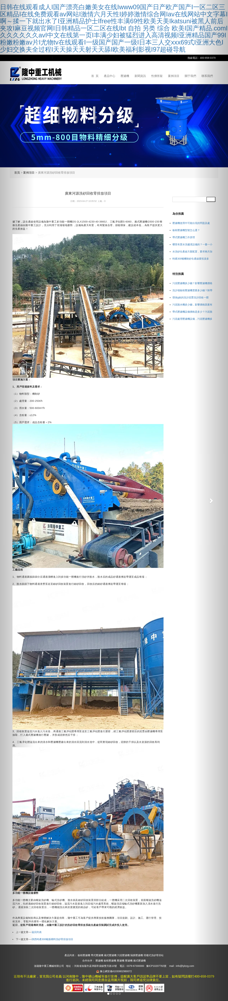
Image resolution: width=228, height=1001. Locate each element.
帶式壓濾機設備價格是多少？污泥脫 (192, 311)
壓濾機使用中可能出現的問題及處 (191, 223)
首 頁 (95, 75)
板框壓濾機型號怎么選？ (186, 230)
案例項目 (173, 75)
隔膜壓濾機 (136, 955)
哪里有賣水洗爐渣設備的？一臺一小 (192, 244)
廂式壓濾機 (110, 955)
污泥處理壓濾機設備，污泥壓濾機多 (192, 318)
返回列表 (37, 932)
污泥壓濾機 (123, 955)
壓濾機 (125, 75)
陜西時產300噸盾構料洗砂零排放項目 (52, 939)
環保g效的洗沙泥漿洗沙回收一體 (190, 297)
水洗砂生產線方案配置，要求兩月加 (192, 251)
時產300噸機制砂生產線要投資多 (190, 258)
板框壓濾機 (84, 955)
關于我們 (190, 75)
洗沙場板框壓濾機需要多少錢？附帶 (192, 290)
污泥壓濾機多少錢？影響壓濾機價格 (192, 283)
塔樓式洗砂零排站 (154, 955)
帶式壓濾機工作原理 (183, 237)
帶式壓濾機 (97, 955)
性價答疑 (157, 75)
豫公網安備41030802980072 (116, 971)
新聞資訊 (140, 75)
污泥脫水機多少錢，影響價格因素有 (192, 304)
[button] (211, 500)
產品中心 (109, 75)
